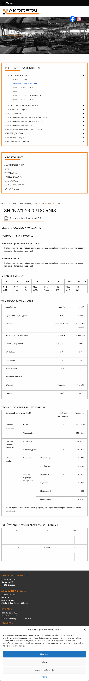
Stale (13, 203)
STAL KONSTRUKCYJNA (15, 109)
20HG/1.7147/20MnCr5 (24, 87)
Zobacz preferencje (44, 670)
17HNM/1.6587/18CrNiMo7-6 (27, 95)
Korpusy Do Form (14, 184)
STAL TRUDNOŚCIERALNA (16, 141)
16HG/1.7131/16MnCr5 (24, 99)
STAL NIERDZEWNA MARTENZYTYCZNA (23, 129)
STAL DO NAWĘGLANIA (15, 75)
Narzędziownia (12, 176)
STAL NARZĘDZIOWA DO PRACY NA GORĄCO (26, 117)
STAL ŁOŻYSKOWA (13, 113)
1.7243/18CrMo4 (21, 79)
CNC (6, 168)
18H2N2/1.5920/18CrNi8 (25, 83)
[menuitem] (45, 88)
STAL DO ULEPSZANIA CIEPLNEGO (21, 105)
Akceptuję (44, 654)
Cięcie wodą (11, 180)
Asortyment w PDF (14, 164)
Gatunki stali (11, 188)
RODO (44, 677)
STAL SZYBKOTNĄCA (14, 137)
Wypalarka (10, 172)
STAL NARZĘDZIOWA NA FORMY (20, 125)
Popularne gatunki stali (23, 68)
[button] (84, 629)
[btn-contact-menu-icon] (3, 3)
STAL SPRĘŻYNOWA (13, 133)
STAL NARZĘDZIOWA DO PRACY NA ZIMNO (25, 121)
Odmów (44, 662)
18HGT (16, 91)
